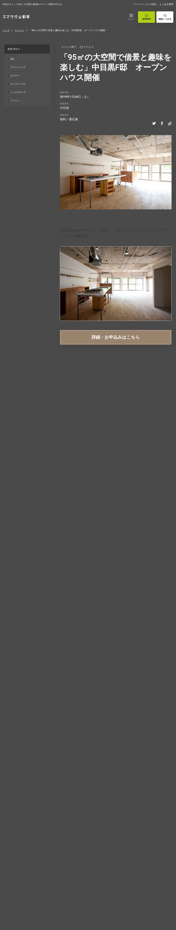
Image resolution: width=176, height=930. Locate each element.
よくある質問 (166, 4)
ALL (12, 59)
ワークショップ (18, 67)
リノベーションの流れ (145, 4)
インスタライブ (18, 92)
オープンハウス (18, 84)
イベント (15, 100)
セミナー (15, 75)
